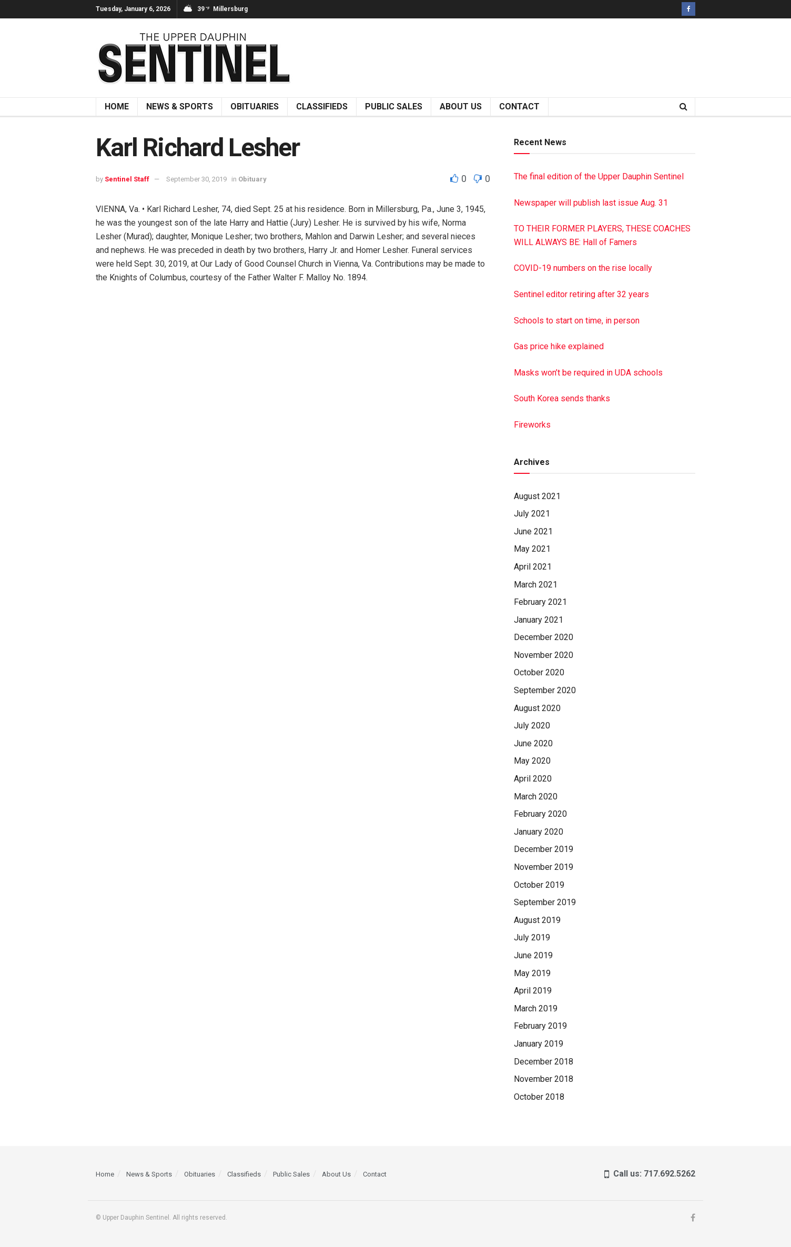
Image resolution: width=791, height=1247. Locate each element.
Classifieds (322, 106)
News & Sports (179, 106)
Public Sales (393, 106)
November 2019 (543, 867)
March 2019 (535, 1008)
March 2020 (535, 797)
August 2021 (537, 496)
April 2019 (533, 991)
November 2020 (543, 655)
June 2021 (533, 531)
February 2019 (540, 1026)
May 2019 (532, 973)
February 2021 (540, 602)
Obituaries (254, 106)
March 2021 (535, 585)
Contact (519, 106)
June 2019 (533, 955)
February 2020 (540, 814)
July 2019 (532, 937)
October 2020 (539, 672)
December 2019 (543, 849)
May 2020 (532, 761)
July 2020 (532, 726)
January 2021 (538, 620)
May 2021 (532, 549)
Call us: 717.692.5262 (649, 1174)
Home (117, 106)
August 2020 (537, 708)
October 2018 (539, 1097)
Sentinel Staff (127, 179)
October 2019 (539, 885)
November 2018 (543, 1079)
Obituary (252, 179)
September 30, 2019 (196, 179)
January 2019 (538, 1044)
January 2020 (538, 832)
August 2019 (537, 920)
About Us (461, 106)
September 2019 (545, 902)
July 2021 (532, 514)
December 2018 (543, 1062)
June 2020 (533, 743)
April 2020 (533, 779)
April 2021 (533, 567)
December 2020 (543, 637)
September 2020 (545, 690)
